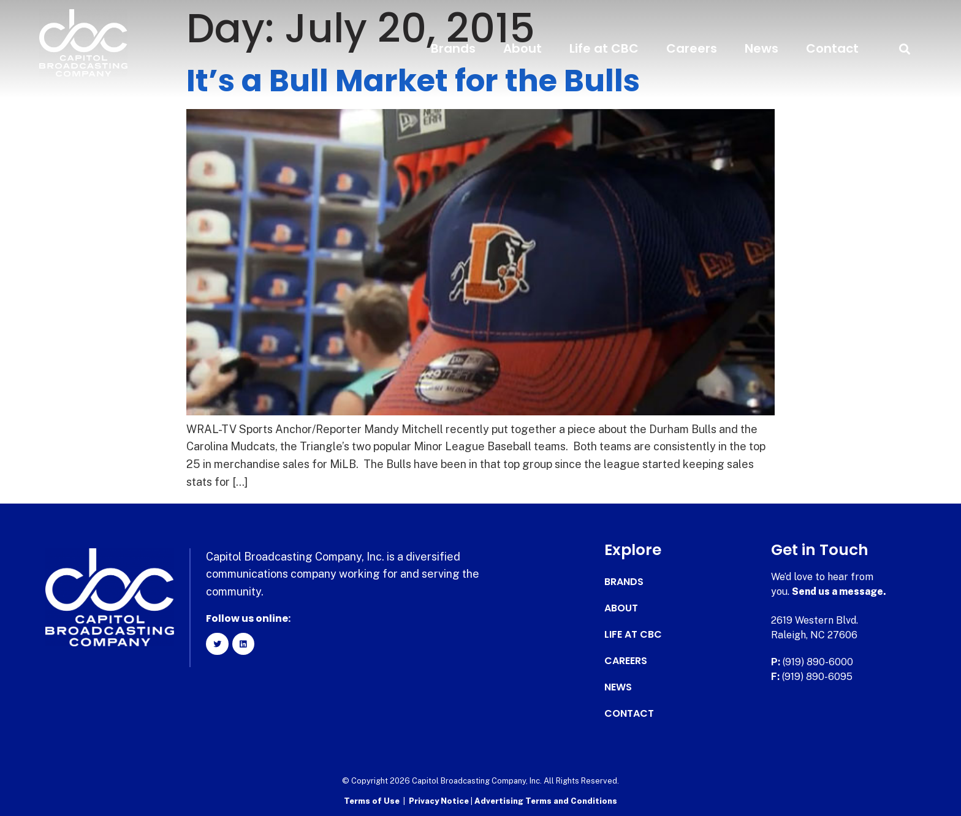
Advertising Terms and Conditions (545, 801)
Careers (691, 48)
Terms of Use (372, 801)
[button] (904, 49)
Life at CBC (604, 48)
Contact (832, 48)
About (522, 48)
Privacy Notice (440, 801)
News (761, 48)
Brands (453, 48)
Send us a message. (839, 591)
